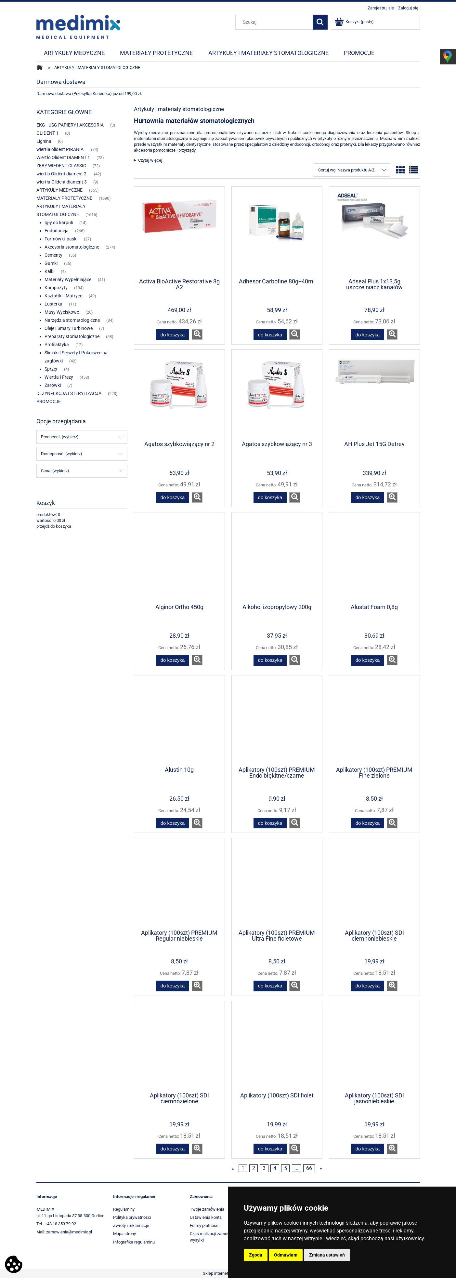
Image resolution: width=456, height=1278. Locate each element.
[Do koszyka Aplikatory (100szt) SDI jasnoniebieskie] (367, 1149)
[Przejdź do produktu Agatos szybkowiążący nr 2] (179, 394)
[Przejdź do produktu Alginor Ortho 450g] (179, 557)
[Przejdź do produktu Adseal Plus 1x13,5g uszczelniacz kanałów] (374, 231)
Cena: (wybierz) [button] (55, 470)
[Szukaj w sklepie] (275, 22)
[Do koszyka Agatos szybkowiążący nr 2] (172, 497)
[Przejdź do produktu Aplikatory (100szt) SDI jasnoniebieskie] (374, 1046)
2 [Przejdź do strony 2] (253, 1168)
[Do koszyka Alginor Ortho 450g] (172, 660)
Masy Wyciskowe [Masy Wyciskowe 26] (62, 312)
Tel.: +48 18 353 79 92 (56, 1223)
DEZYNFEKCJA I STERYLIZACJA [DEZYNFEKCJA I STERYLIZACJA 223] (68, 393)
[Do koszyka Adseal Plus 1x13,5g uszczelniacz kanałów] (367, 334)
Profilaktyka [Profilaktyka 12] (57, 344)
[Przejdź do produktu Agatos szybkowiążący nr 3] (277, 394)
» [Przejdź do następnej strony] (320, 1168)
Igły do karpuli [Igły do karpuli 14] (59, 222)
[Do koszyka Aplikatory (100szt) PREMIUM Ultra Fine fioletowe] (270, 986)
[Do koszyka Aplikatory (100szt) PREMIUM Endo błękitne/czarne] (270, 823)
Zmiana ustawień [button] (327, 1255)
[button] (197, 334)
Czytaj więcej (150, 160)
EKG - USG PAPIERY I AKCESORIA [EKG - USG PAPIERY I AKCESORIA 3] (70, 125)
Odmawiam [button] (285, 1255)
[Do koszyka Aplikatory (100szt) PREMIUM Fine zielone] (367, 823)
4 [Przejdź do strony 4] (274, 1168)
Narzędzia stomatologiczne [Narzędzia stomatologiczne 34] (72, 320)
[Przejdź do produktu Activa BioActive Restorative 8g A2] (179, 231)
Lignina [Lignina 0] (43, 141)
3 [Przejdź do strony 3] (264, 1168)
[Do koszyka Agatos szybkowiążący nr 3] (270, 497)
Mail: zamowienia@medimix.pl (64, 1232)
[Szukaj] (320, 22)
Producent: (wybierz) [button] (60, 436)
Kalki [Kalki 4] (49, 271)
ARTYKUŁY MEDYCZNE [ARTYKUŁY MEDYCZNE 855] (59, 190)
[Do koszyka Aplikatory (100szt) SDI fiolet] (270, 1149)
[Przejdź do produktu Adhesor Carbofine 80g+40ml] (277, 231)
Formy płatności (204, 1225)
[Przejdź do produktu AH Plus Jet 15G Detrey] (374, 394)
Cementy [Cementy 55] (53, 255)
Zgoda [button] (255, 1255)
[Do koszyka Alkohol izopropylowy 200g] (270, 660)
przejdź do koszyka (53, 526)
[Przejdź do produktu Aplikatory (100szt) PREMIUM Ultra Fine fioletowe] (277, 883)
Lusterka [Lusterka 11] (53, 303)
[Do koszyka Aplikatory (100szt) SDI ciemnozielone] (172, 1149)
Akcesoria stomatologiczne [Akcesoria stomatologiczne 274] (72, 247)
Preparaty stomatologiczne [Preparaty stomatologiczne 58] (72, 336)
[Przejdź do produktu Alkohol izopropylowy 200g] (277, 557)
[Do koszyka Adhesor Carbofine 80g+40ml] (270, 334)
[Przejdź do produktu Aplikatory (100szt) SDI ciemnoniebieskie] (374, 883)
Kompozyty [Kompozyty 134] (56, 287)
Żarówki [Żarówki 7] (53, 385)
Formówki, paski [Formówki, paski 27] (61, 238)
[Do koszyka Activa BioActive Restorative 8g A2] (172, 334)
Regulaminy (124, 1209)
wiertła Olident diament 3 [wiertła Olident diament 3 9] (61, 181)
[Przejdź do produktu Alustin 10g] (179, 720)
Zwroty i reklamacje (131, 1225)
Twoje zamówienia (207, 1209)
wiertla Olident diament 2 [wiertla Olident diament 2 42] (61, 173)
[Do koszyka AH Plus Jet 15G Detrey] (367, 497)
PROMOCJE (48, 401)
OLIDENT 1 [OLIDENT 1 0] (47, 133)
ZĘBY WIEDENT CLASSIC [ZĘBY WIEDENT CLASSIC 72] (61, 165)
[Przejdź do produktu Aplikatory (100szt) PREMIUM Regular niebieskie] (179, 883)
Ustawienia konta (206, 1217)
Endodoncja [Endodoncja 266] (57, 230)
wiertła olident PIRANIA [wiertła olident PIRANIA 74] (60, 149)
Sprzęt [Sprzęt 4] (51, 369)
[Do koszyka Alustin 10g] (172, 823)
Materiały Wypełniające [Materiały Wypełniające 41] (68, 279)
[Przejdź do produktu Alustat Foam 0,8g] (374, 557)
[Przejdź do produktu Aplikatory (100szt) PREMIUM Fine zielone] (374, 720)
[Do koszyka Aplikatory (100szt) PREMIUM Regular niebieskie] (172, 986)
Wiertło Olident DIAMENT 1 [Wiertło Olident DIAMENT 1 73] (63, 157)
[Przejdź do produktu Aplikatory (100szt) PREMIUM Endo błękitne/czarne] (277, 720)
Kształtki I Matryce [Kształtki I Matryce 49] (63, 295)
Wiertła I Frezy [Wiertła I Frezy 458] (59, 377)
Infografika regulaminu (134, 1242)
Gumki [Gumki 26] (51, 263)
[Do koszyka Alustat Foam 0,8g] (367, 660)
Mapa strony (124, 1233)
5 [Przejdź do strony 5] (285, 1168)
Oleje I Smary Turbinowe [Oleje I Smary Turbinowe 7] (69, 328)
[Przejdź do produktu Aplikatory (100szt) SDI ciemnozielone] (179, 1046)
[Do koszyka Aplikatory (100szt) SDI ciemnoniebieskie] (367, 986)
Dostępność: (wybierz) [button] (61, 453)
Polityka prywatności (132, 1217)
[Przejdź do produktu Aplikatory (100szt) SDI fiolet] (277, 1046)
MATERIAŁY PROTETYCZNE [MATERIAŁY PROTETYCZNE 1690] (64, 198)
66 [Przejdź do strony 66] (309, 1168)
